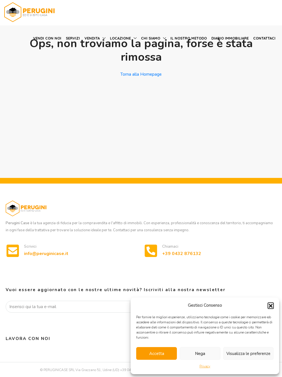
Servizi (73, 38)
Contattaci (264, 38)
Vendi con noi (47, 38)
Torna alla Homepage (141, 74)
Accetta (156, 353)
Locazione (120, 38)
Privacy (204, 366)
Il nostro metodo (188, 38)
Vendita (92, 38)
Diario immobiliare (230, 38)
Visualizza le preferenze (248, 353)
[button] (271, 305)
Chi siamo (150, 38)
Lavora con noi (28, 338)
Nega (200, 353)
